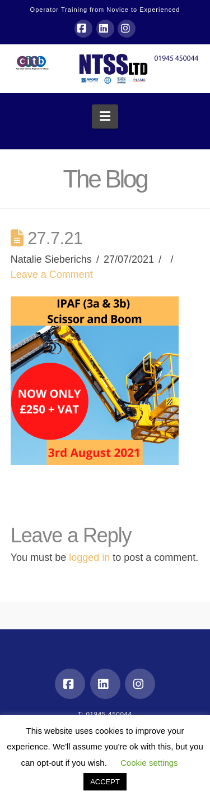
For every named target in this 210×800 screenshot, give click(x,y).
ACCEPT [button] (105, 782)
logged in (89, 557)
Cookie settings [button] (149, 762)
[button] (105, 116)
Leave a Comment (52, 274)
